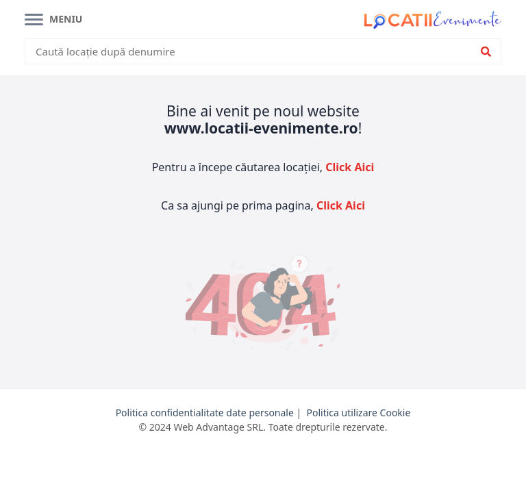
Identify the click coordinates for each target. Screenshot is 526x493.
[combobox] (254, 51)
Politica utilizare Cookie (359, 412)
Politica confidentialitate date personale (205, 412)
